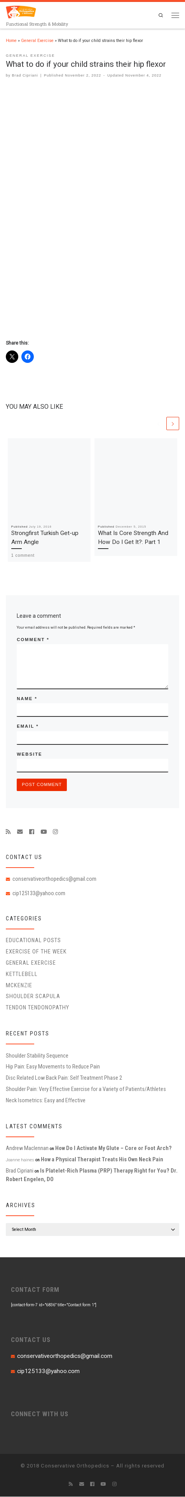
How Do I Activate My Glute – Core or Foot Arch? (113, 1148)
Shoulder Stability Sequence (37, 1055)
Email (27, 726)
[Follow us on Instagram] (55, 832)
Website (29, 754)
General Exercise (37, 40)
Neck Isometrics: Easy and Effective (46, 1100)
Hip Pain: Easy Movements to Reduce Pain (53, 1066)
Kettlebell (22, 974)
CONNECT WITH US (39, 1414)
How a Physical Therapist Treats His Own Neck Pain (102, 1159)
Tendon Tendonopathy (37, 1007)
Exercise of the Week (36, 951)
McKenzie (19, 985)
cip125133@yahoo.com (38, 893)
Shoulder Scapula (33, 996)
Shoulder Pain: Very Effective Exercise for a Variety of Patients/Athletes (86, 1089)
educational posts (33, 940)
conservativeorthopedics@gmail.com (54, 879)
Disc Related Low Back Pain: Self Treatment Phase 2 (64, 1078)
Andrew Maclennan (27, 1148)
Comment (33, 639)
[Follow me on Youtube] (43, 832)
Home (11, 40)
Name (27, 699)
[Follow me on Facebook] (31, 832)
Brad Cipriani (25, 75)
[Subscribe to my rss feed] (8, 832)
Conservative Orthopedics (75, 1466)
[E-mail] (20, 832)
